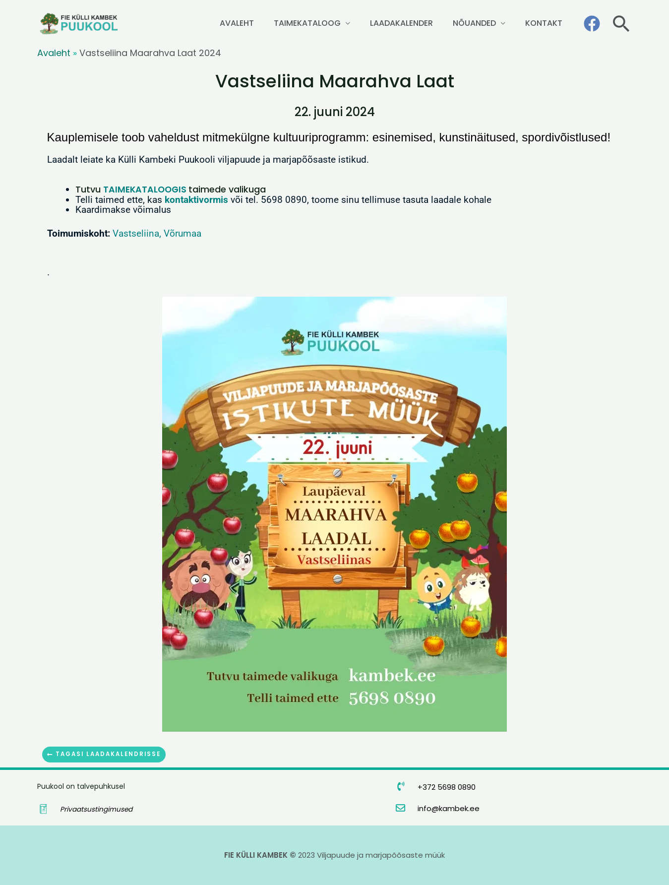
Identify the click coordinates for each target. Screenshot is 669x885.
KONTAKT (550, 23)
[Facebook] (592, 23)
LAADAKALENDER (436, 23)
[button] (621, 23)
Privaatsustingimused (96, 809)
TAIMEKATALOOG (355, 23)
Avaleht (53, 53)
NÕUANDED (495, 23)
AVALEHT (299, 23)
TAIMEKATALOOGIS (146, 189)
